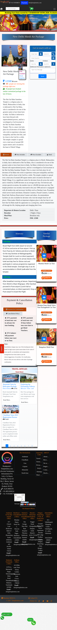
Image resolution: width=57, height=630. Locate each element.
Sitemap (39, 472)
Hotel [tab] (50, 154)
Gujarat (25, 466)
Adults (32, 61)
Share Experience (39, 475)
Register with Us (46, 466)
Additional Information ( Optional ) (40, 66)
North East (25, 473)
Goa (25, 463)
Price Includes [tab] (20, 154)
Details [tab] (6, 154)
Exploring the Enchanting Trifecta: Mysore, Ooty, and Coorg (28, 387)
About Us (46, 456)
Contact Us (46, 470)
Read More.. (7, 400)
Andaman (25, 456)
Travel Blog (39, 458)
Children (45, 61)
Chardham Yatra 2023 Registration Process (10, 416)
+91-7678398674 (14, 2)
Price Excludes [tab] (35, 154)
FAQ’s (39, 468)
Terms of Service (39, 462)
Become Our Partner (46, 460)
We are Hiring (46, 463)
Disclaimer (46, 473)
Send (42, 76)
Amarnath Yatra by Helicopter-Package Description (9, 386)
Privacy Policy (39, 465)
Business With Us (8, 598)
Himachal (25, 470)
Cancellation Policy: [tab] (13, 313)
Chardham (25, 460)
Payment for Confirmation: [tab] (15, 309)
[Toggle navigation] (55, 9)
